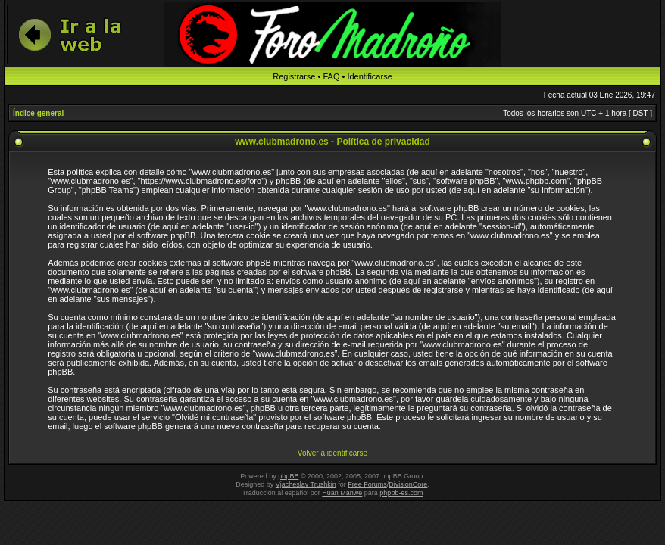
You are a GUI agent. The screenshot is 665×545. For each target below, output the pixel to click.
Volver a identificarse (332, 453)
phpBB (288, 476)
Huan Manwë (342, 493)
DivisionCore (408, 484)
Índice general (38, 113)
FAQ (331, 76)
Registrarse (294, 76)
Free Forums (367, 484)
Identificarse (369, 76)
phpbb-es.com (401, 493)
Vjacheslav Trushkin (306, 484)
